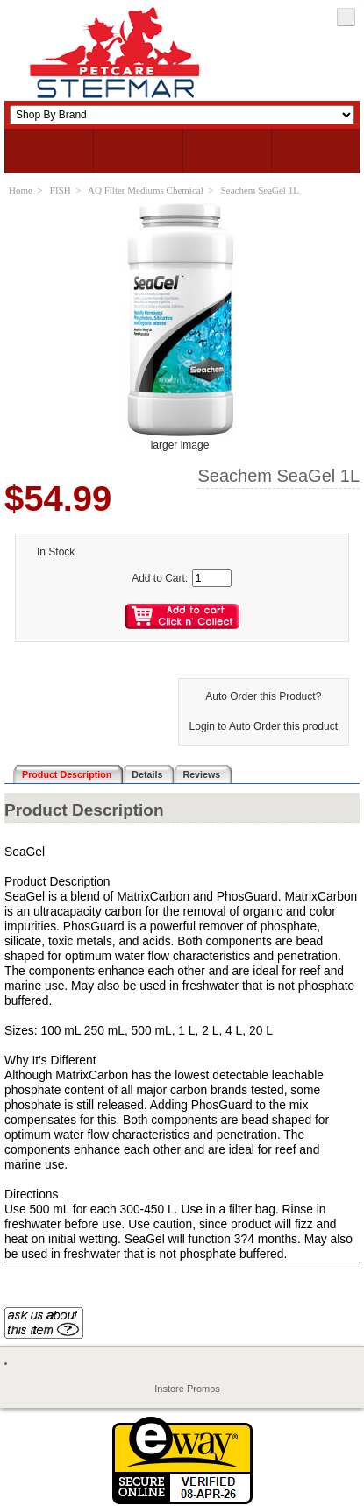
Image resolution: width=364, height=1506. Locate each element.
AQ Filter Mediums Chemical (145, 190)
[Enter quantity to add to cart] (212, 578)
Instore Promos (187, 1388)
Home (20, 190)
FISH (60, 190)
